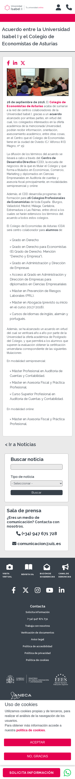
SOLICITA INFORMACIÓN (31, 773)
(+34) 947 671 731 (37, 619)
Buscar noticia (27, 459)
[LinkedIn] (16, 63)
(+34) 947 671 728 (36, 533)
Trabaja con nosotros (37, 626)
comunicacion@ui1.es (36, 543)
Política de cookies (37, 660)
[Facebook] (9, 63)
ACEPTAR (37, 742)
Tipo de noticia (22, 477)
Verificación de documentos (37, 632)
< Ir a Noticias (20, 444)
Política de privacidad (38, 653)
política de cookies (30, 730)
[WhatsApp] (67, 772)
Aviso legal (37, 639)
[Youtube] (49, 590)
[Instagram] (37, 590)
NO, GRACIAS (37, 756)
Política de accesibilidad (37, 646)
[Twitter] (24, 63)
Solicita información (38, 612)
